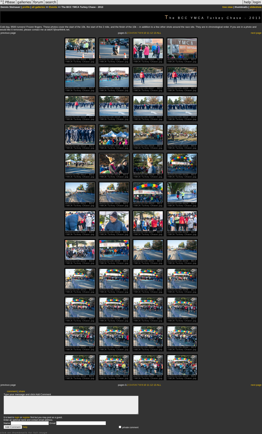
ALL (159, 33)
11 (148, 33)
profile (26, 7)
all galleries (38, 7)
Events (53, 7)
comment (12, 391)
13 (155, 33)
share (22, 391)
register (26, 417)
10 (144, 33)
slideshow (255, 7)
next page (256, 33)
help (25, 427)
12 (151, 33)
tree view (227, 7)
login (17, 417)
